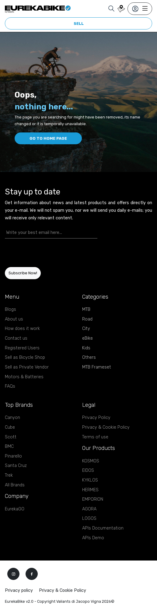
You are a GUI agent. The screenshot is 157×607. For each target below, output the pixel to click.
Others (89, 357)
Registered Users (22, 348)
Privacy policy (19, 590)
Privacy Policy (96, 417)
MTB (86, 309)
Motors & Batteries (24, 376)
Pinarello (13, 456)
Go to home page (48, 138)
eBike (87, 338)
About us (14, 319)
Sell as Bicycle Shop (25, 357)
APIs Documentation (103, 528)
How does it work (22, 328)
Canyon (12, 417)
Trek (9, 475)
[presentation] (40, 253)
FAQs (10, 386)
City (86, 328)
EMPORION (92, 499)
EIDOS (88, 470)
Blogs (10, 309)
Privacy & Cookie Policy (106, 427)
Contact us (16, 338)
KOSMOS (90, 461)
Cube (10, 427)
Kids (86, 348)
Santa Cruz (16, 465)
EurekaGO (14, 509)
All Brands (15, 485)
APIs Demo (93, 537)
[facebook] (32, 574)
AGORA (89, 509)
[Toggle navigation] (139, 8)
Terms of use (95, 437)
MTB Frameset (96, 367)
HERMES (90, 489)
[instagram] (13, 574)
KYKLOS (90, 480)
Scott (10, 437)
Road (87, 319)
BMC (9, 446)
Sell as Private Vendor (27, 367)
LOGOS (89, 518)
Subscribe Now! (23, 273)
